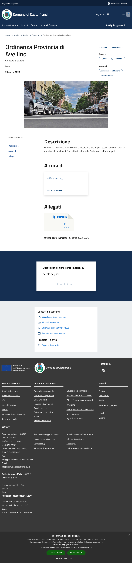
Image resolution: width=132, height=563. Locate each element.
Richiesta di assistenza (44, 448)
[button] (66, 558)
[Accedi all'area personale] (117, 3)
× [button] (129, 535)
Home (7, 35)
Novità (16, 35)
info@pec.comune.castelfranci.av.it (17, 459)
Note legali (71, 443)
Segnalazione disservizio (44, 439)
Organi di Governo (10, 390)
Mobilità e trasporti (42, 420)
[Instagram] (104, 14)
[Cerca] (127, 14)
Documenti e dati (9, 418)
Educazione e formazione (78, 390)
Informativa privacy (75, 439)
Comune (35, 35)
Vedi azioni (118, 47)
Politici (5, 409)
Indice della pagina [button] (15, 137)
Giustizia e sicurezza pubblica (79, 395)
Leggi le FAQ (39, 443)
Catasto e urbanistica (43, 412)
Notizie (102, 390)
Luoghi (102, 413)
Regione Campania (10, 3)
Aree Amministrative (11, 395)
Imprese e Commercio (43, 403)
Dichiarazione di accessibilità (79, 448)
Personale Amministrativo (13, 414)
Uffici (4, 400)
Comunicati (104, 395)
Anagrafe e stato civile (44, 390)
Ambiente (71, 404)
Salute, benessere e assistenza (80, 409)
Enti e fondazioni (9, 404)
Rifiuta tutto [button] (76, 553)
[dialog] (66, 547)
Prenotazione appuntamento (46, 434)
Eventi (102, 417)
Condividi (105, 47)
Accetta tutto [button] (55, 553)
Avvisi (25, 35)
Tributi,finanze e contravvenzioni (81, 400)
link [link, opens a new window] (91, 547)
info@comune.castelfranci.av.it (16, 466)
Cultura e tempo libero (44, 395)
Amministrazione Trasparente (80, 434)
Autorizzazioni (73, 414)
